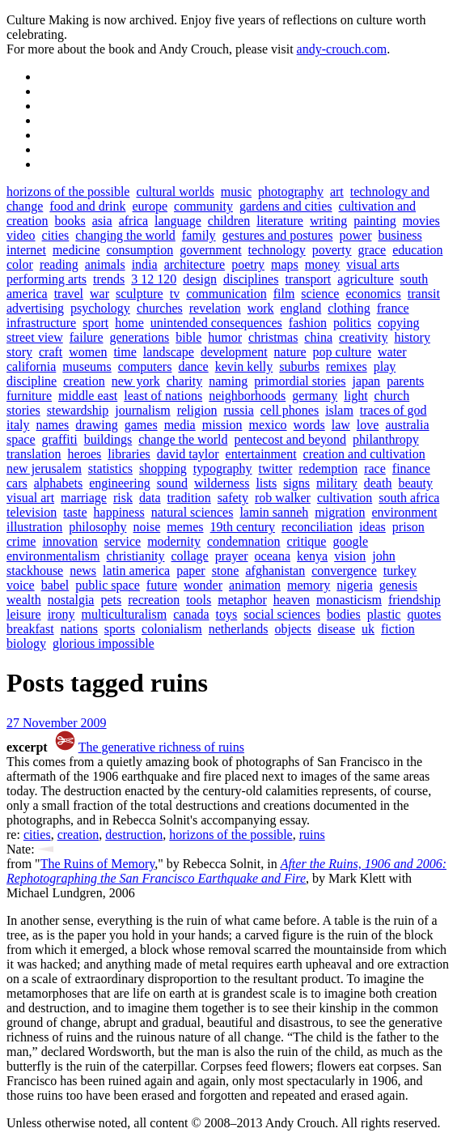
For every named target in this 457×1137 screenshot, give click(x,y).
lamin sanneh (273, 512)
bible (188, 337)
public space (107, 585)
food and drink (87, 206)
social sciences (281, 614)
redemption (328, 468)
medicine (76, 250)
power (355, 235)
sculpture (139, 293)
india (145, 264)
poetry (247, 264)
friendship (414, 600)
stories (23, 410)
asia (102, 221)
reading (59, 264)
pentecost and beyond (290, 439)
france (393, 308)
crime (21, 541)
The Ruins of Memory (97, 864)
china (318, 337)
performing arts (46, 279)
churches (160, 308)
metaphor (242, 600)
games (141, 425)
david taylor (188, 454)
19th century (242, 527)
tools (198, 600)
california (31, 366)
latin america (136, 570)
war (99, 293)
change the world (182, 439)
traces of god (393, 410)
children (229, 221)
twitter (276, 468)
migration (340, 512)
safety (233, 498)
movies (421, 221)
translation (33, 454)
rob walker (283, 498)
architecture (195, 264)
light (355, 395)
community (203, 206)
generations (140, 337)
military (337, 483)
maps (284, 264)
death (378, 483)
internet (26, 250)
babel (55, 585)
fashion (308, 323)
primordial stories (299, 381)
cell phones (289, 410)
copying (399, 323)
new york (136, 381)
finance (411, 468)
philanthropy (386, 439)
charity (184, 381)
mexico (268, 425)
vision (350, 556)
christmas (273, 337)
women (88, 352)
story (19, 352)
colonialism (172, 629)
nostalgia (71, 600)
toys (227, 614)
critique (307, 541)
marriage (84, 498)
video (21, 235)
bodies (344, 614)
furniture (29, 395)
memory (308, 585)
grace (372, 250)
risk (123, 498)
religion (197, 410)
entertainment (261, 454)
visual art (30, 498)
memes (185, 527)
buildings (108, 439)
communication (226, 293)
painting (374, 221)
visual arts (372, 264)
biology (26, 643)
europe (150, 206)
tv (175, 293)
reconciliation (317, 527)
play (385, 366)
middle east (87, 395)
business (399, 235)
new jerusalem (44, 468)
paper (190, 570)
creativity (363, 337)
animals (105, 264)
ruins (312, 834)
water (392, 352)
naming (228, 381)
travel (68, 293)
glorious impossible (103, 643)
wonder (203, 585)
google (350, 541)
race (375, 468)
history (411, 337)
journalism (142, 410)
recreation (154, 600)
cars (17, 483)
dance (193, 366)
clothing (349, 308)
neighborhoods (247, 395)
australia (407, 425)
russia (238, 410)
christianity (136, 556)
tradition (189, 498)
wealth (23, 600)
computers (145, 366)
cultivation (344, 498)
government (210, 250)
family (199, 235)
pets (110, 600)
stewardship (77, 410)
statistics (110, 468)
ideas (372, 527)
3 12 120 (153, 279)
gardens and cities (285, 206)
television (31, 512)
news (83, 570)
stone (225, 570)
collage (190, 556)
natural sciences (192, 512)
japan (366, 381)
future (161, 585)
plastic (384, 614)
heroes (85, 454)
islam (339, 410)
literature (279, 221)
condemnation (244, 541)
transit (424, 293)
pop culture (342, 352)
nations (79, 629)
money (323, 264)
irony (61, 614)
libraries (129, 454)
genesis (398, 585)
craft (50, 352)
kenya (312, 556)
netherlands (239, 629)
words (309, 425)
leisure (23, 614)
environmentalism (53, 556)
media (180, 425)
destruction (134, 834)
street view (34, 337)
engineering (119, 483)
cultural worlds (175, 191)
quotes (424, 614)
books (70, 221)
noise (146, 527)
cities (56, 235)
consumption (140, 250)
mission (222, 425)
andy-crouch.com (342, 49)
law (341, 425)
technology (277, 250)
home (129, 323)
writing (328, 221)
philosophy (97, 527)
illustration (34, 527)
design (200, 279)
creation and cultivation (364, 454)
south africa (409, 498)
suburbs (299, 366)
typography (222, 468)
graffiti (60, 439)
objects (293, 629)
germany (314, 395)
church (392, 395)
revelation (215, 308)
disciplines (250, 279)
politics (352, 323)
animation (255, 585)
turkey (400, 570)
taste (75, 512)
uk (368, 629)
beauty (415, 483)
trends (109, 279)
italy (17, 425)
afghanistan (275, 570)
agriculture (365, 279)
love (368, 425)
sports (119, 629)
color (19, 264)
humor (225, 337)
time (124, 352)
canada (191, 614)
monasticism (349, 600)
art (337, 191)
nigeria (354, 585)
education (417, 250)
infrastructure (41, 323)
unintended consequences (216, 323)
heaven (291, 600)
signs (296, 483)
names (52, 425)
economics (372, 293)
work (261, 308)
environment (404, 512)
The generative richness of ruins (161, 747)
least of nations (163, 395)
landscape (168, 352)
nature (290, 352)
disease (336, 629)
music (236, 191)
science (320, 293)
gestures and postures (277, 235)
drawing (96, 425)
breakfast (30, 629)
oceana (272, 556)
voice (20, 585)
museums (86, 366)
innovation (69, 541)
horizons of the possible (67, 191)
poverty (332, 250)
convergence (344, 570)
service (122, 541)
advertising (35, 308)
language (177, 221)
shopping (163, 468)
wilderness (221, 483)
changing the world (125, 235)
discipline (31, 381)
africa (133, 221)
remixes (346, 366)
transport (308, 279)
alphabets (58, 483)
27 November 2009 (56, 723)
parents (405, 381)
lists (266, 483)
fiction (398, 629)
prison (408, 527)
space (21, 439)
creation (84, 381)
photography (291, 191)
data (150, 498)
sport (95, 323)
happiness (119, 512)
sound (172, 483)
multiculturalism (124, 614)
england (301, 308)
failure (87, 337)
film (284, 293)
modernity (174, 541)
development (234, 352)
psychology (100, 308)
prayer (231, 556)
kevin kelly (244, 366)
